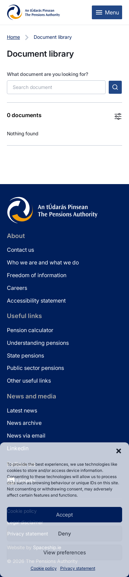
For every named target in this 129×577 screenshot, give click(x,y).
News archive (24, 422)
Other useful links (29, 380)
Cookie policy (44, 568)
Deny (64, 533)
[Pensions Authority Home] (33, 12)
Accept (64, 514)
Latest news (22, 410)
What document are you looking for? (47, 74)
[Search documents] (56, 87)
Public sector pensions (35, 367)
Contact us (20, 249)
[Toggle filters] (118, 116)
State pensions (25, 355)
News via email (26, 435)
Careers (17, 287)
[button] (118, 451)
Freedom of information (36, 275)
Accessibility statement (36, 300)
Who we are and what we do (43, 262)
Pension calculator (30, 330)
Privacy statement (77, 568)
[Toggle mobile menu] (107, 12)
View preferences (64, 552)
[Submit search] (115, 87)
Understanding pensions (38, 342)
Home (13, 37)
